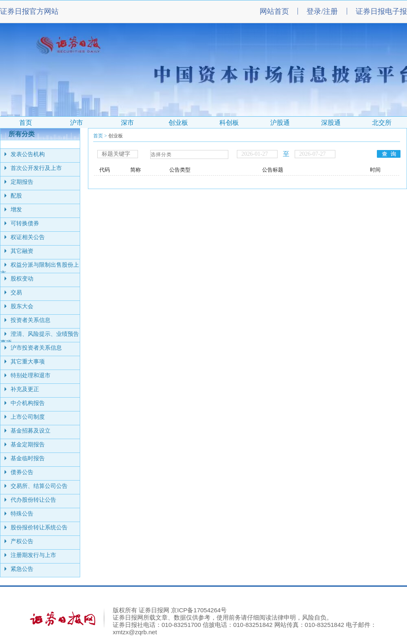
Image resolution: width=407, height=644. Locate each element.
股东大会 (22, 306)
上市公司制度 (28, 417)
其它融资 (22, 251)
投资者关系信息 (30, 320)
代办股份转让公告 (33, 500)
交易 (16, 292)
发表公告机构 (28, 154)
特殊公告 (22, 514)
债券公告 (22, 472)
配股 (16, 196)
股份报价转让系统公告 (39, 527)
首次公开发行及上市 (36, 168)
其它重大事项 (28, 362)
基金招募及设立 (30, 431)
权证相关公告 (28, 237)
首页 (98, 136)
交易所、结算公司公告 (39, 486)
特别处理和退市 (30, 375)
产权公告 (22, 541)
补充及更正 (25, 389)
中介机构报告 (28, 403)
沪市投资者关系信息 (36, 348)
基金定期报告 (28, 445)
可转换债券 (25, 223)
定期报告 (22, 182)
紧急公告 (22, 569)
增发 (16, 210)
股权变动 (22, 279)
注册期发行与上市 (33, 555)
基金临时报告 (28, 458)
